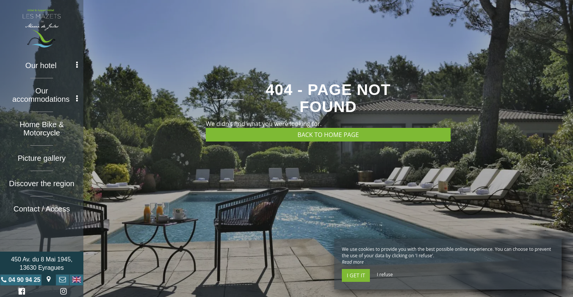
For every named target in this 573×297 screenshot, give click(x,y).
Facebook (20, 292)
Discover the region (41, 183)
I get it (356, 275)
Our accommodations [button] (45, 95)
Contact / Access (42, 209)
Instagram (62, 292)
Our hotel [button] (51, 65)
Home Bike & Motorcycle (42, 128)
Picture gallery (42, 158)
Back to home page (328, 135)
